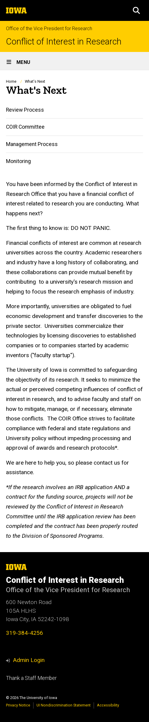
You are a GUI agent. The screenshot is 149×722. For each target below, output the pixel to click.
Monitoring (18, 161)
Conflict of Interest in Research (63, 41)
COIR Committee (25, 127)
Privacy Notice (18, 705)
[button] (136, 10)
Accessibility (108, 705)
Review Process (25, 110)
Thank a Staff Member (31, 678)
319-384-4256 (24, 632)
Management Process (32, 144)
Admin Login (29, 660)
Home (11, 81)
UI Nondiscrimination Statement (64, 705)
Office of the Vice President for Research (49, 28)
